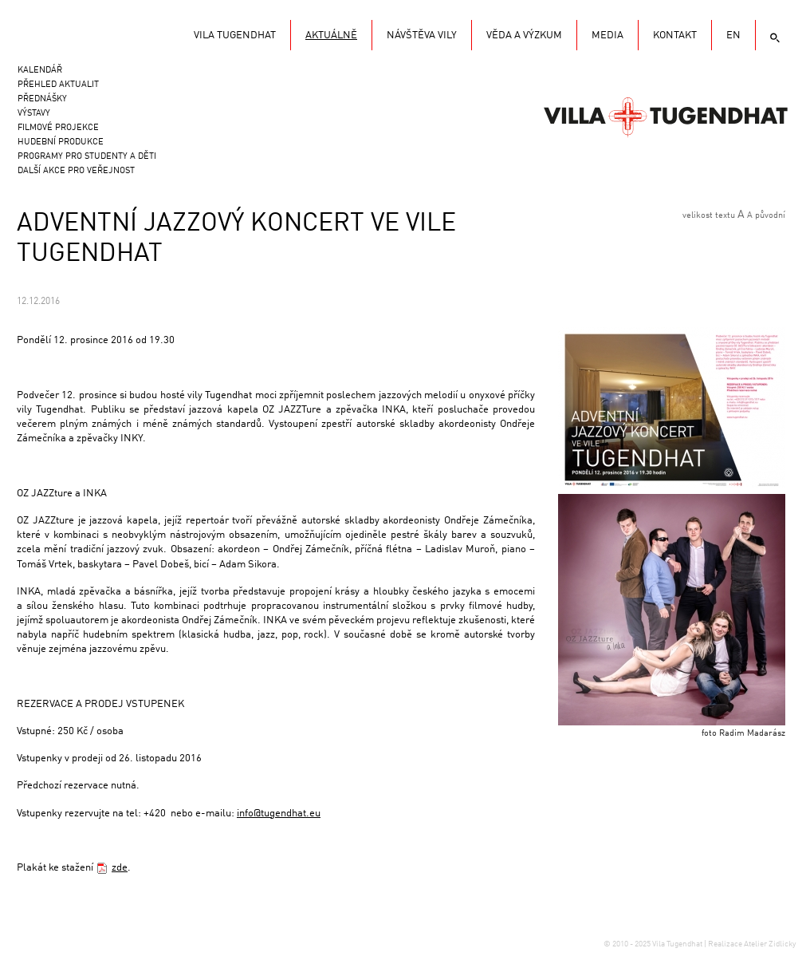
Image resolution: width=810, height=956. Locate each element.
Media (607, 35)
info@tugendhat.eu (278, 813)
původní (770, 215)
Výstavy (34, 113)
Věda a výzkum (524, 35)
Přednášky (42, 99)
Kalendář (40, 70)
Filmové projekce (58, 128)
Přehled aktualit (58, 85)
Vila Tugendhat (665, 116)
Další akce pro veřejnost (76, 171)
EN (733, 35)
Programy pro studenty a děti (87, 156)
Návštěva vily (422, 35)
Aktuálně (331, 35)
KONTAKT (675, 35)
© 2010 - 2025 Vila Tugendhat (654, 944)
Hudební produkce (61, 142)
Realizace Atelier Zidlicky (752, 944)
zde (120, 868)
